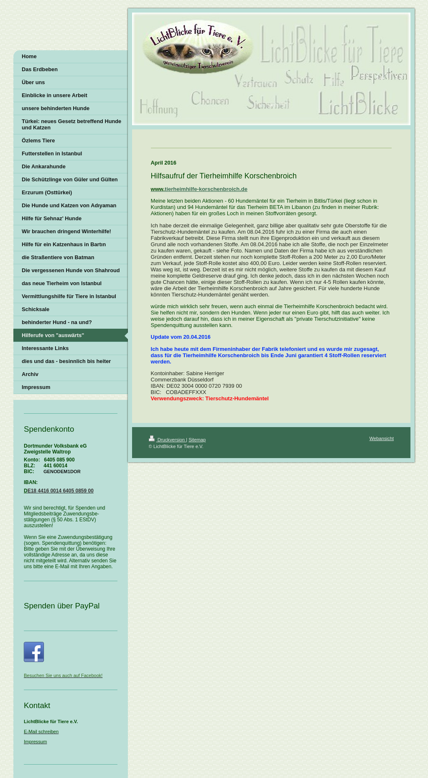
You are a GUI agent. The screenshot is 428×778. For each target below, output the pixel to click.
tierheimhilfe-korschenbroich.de (206, 189)
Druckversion (167, 439)
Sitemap (197, 439)
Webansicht (381, 438)
